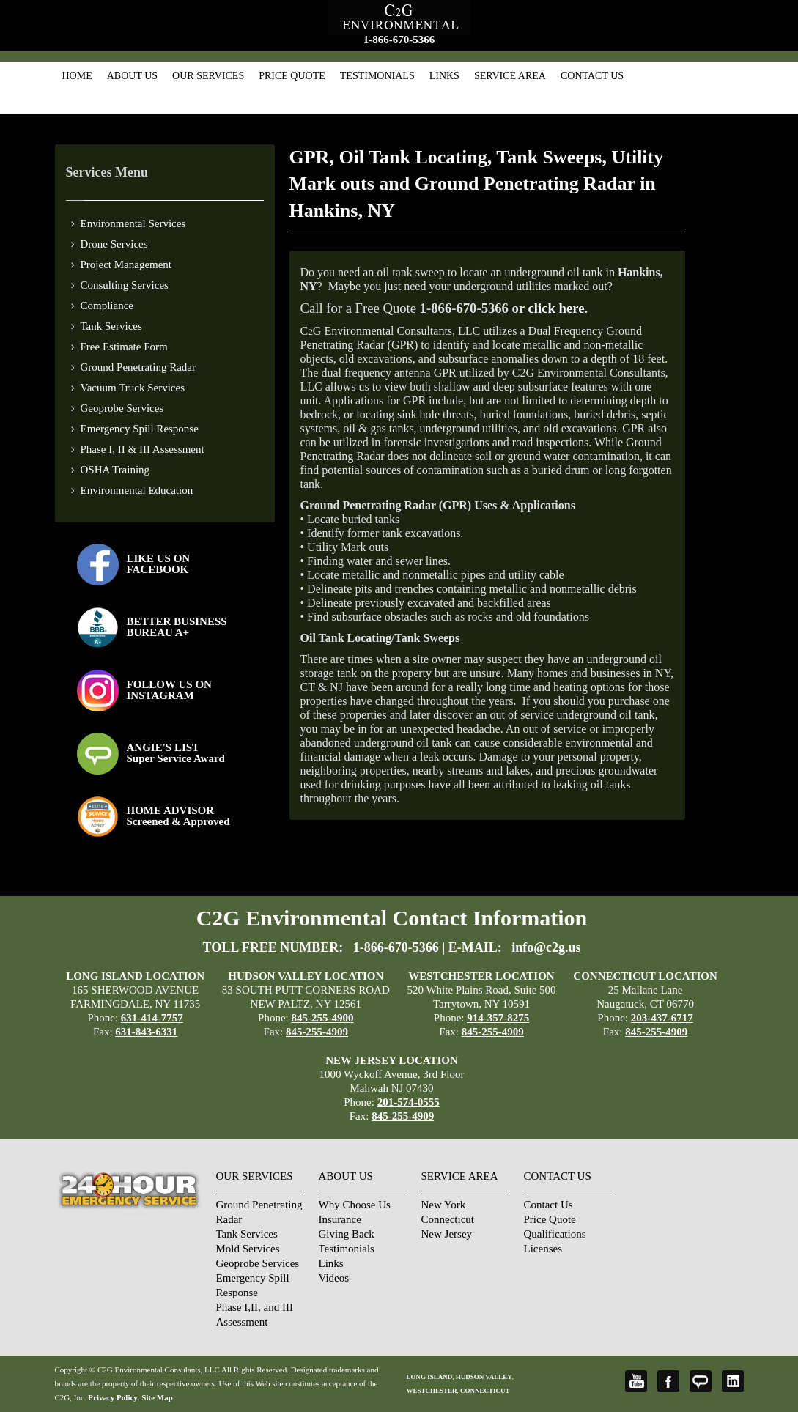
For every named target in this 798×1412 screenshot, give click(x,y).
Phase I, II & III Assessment (142, 449)
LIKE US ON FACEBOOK (159, 563)
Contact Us (592, 75)
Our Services (208, 75)
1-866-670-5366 (399, 39)
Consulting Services (125, 285)
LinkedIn (733, 1381)
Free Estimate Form (124, 346)
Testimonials (377, 75)
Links (444, 75)
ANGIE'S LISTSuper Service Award (176, 753)
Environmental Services (133, 223)
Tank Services (111, 326)
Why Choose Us (355, 1204)
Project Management (126, 264)
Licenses (543, 1248)
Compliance (107, 305)
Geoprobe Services (122, 408)
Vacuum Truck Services (133, 387)
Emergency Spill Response (140, 429)
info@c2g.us (545, 947)
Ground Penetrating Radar (138, 367)
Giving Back (346, 1234)
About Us (132, 75)
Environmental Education (137, 490)
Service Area (510, 75)
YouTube (636, 1381)
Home (77, 75)
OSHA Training (115, 470)
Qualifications (555, 1234)
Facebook (668, 1381)
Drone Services (114, 244)
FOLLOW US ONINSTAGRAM (169, 690)
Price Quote (292, 75)
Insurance (340, 1219)
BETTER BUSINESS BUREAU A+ (177, 627)
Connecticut (447, 1219)
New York (443, 1204)
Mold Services (248, 1248)
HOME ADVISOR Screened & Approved (178, 816)
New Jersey (447, 1234)
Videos (334, 1278)
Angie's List (701, 1381)
